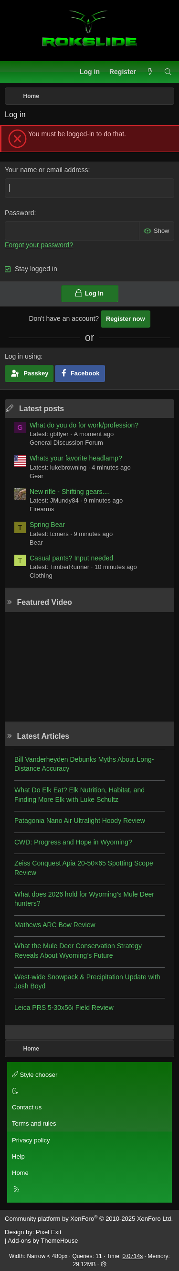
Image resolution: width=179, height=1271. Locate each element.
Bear (36, 542)
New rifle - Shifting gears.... (70, 491)
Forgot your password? (39, 245)
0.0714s (133, 1256)
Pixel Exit (48, 1232)
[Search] (168, 72)
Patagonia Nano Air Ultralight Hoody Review (79, 820)
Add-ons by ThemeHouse (43, 1240)
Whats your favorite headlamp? (76, 458)
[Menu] (12, 72)
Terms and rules (34, 1123)
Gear (36, 476)
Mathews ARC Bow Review (54, 925)
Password (19, 213)
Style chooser (34, 1074)
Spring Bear (47, 524)
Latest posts (41, 409)
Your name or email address (46, 170)
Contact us (27, 1107)
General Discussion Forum (66, 442)
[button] (88, 1091)
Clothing (41, 575)
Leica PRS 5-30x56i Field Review (64, 1007)
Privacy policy (31, 1140)
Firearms (42, 509)
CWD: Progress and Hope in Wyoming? (73, 842)
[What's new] (150, 72)
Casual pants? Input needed (71, 558)
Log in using (23, 356)
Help (18, 1156)
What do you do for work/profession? (84, 425)
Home (20, 1172)
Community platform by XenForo (89, 1218)
